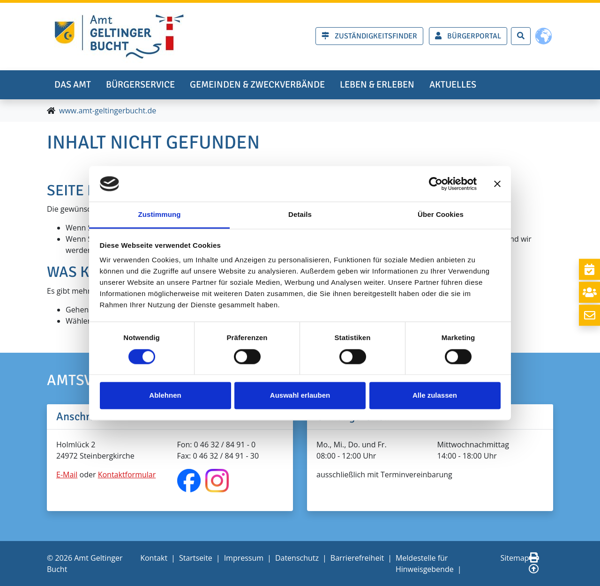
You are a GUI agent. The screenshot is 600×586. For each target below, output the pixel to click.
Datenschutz (297, 558)
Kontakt (153, 558)
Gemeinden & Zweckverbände (257, 84)
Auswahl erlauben (300, 396)
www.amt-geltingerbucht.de (107, 110)
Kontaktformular (127, 474)
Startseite (195, 558)
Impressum (243, 558)
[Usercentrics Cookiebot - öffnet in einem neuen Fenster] (436, 184)
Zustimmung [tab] (159, 215)
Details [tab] (300, 215)
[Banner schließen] (497, 183)
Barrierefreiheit (357, 558)
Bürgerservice (140, 84)
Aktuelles (452, 84)
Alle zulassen (434, 396)
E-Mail (66, 474)
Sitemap (514, 558)
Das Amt (72, 84)
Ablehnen (165, 396)
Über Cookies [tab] (441, 215)
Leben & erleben (377, 84)
